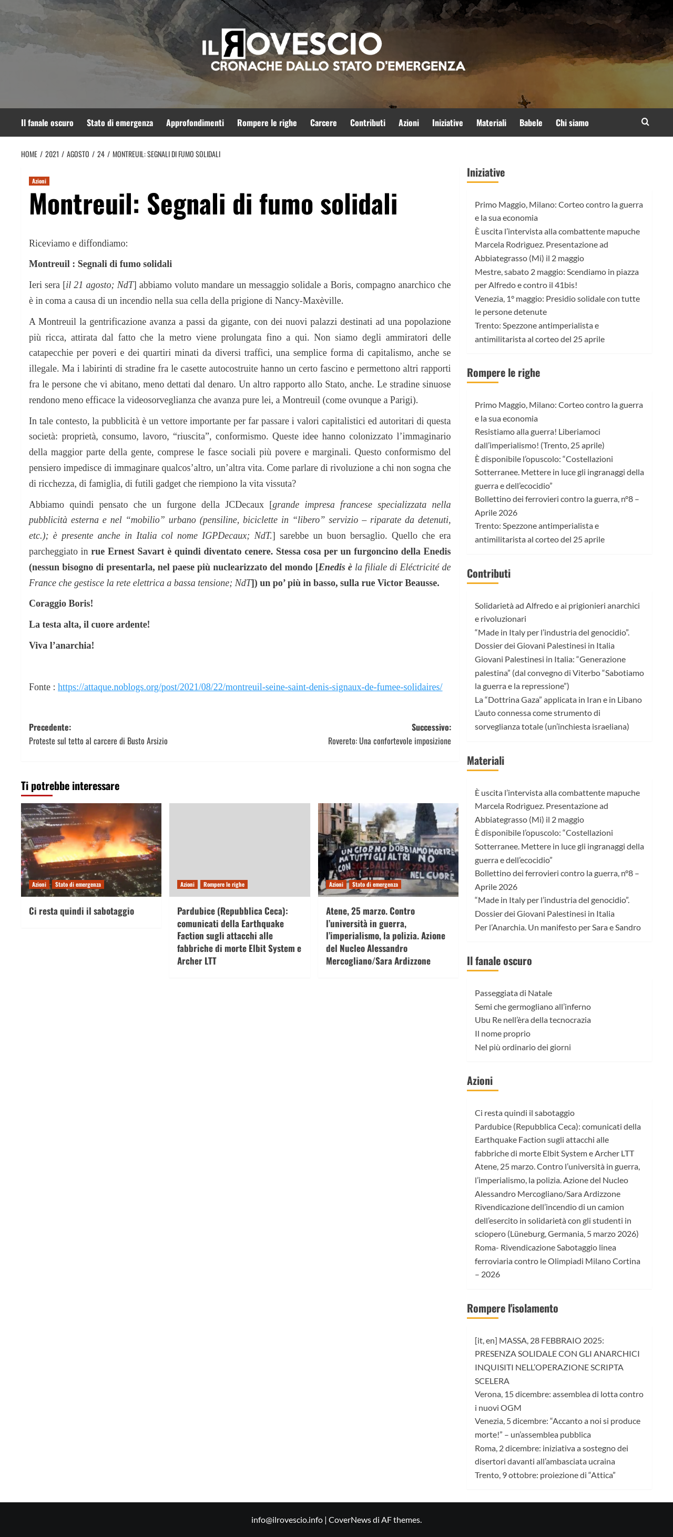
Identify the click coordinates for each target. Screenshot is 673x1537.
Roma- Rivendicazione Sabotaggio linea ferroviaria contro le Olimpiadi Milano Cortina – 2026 (557, 1260)
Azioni (409, 122)
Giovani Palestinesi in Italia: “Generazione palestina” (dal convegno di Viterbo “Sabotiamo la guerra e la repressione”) (559, 672)
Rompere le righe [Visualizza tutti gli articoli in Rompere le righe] (223, 884)
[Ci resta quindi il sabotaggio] (91, 850)
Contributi (367, 122)
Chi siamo (572, 122)
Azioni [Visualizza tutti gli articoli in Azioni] (39, 181)
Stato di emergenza (120, 122)
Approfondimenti (195, 122)
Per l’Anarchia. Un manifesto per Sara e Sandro (558, 927)
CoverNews (350, 1519)
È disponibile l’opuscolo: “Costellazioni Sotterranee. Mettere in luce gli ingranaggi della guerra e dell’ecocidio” (559, 472)
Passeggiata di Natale (513, 993)
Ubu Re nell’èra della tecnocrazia (533, 1019)
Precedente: (134, 734)
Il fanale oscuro (47, 122)
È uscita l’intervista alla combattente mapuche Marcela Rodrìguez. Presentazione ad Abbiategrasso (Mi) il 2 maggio (557, 244)
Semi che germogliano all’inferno (533, 1006)
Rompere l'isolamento (512, 1308)
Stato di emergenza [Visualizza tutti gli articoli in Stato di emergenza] (78, 884)
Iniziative (447, 122)
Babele (531, 122)
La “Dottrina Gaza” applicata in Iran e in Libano (558, 699)
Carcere (323, 122)
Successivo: (345, 734)
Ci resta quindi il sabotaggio (81, 910)
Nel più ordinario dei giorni (523, 1047)
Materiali (491, 122)
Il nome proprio (503, 1033)
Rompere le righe (267, 122)
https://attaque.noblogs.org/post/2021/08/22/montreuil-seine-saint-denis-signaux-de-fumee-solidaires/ (250, 687)
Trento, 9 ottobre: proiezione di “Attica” (545, 1475)
